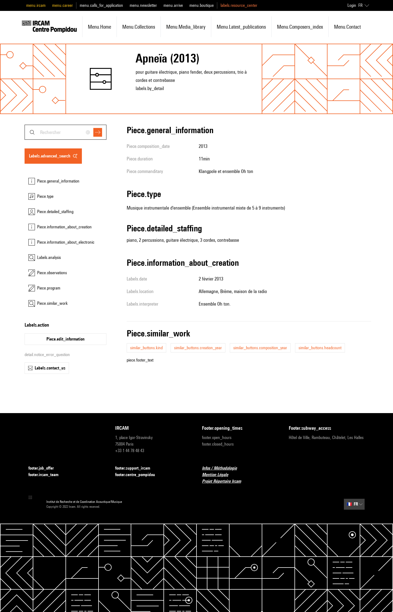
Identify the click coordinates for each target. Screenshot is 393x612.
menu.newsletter (143, 5)
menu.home (99, 27)
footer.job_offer (44, 468)
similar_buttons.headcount (320, 347)
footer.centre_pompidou (138, 475)
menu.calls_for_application (101, 5)
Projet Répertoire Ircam (225, 481)
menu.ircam (36, 5)
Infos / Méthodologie (222, 468)
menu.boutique (201, 5)
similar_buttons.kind (146, 347)
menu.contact (347, 27)
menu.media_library (186, 27)
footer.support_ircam (136, 468)
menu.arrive (173, 5)
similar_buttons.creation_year (198, 347)
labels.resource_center (239, 5)
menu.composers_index (300, 27)
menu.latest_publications (241, 27)
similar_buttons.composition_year (260, 347)
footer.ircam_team (46, 475)
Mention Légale (218, 475)
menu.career (62, 5)
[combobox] (65, 132)
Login (351, 5)
